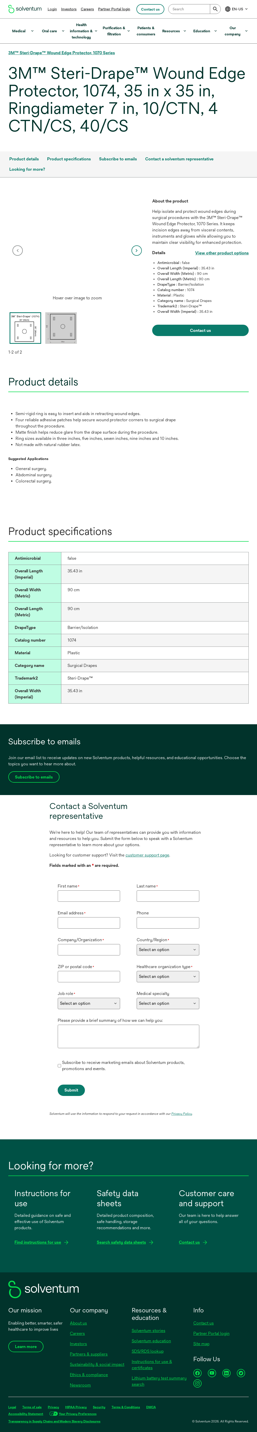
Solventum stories (148, 1330)
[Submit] (215, 9)
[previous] (17, 250)
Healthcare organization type (165, 966)
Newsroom (80, 1385)
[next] (136, 250)
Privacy (53, 1407)
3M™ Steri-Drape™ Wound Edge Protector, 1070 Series (61, 52)
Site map (201, 1343)
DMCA (151, 1407)
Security (99, 1407)
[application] (77, 245)
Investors (69, 9)
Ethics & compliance (89, 1374)
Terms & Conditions (126, 1407)
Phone (143, 912)
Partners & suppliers (89, 1354)
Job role (66, 993)
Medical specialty (153, 993)
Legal (12, 1407)
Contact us (203, 1323)
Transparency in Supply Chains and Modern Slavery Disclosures (54, 1421)
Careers (87, 9)
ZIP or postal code (76, 966)
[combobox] (194, 9)
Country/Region (153, 939)
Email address (72, 912)
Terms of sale (32, 1407)
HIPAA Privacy (76, 1407)
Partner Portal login (114, 9)
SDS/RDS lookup (148, 1351)
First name (68, 886)
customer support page (147, 855)
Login (52, 9)
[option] (77, 250)
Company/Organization (81, 939)
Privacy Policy (181, 1114)
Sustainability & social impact (97, 1364)
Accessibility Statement (25, 1414)
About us (78, 1323)
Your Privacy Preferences (78, 1414)
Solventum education (151, 1340)
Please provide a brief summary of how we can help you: (110, 1020)
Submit (71, 1090)
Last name (147, 886)
